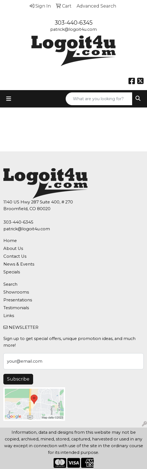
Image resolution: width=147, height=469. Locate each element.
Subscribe (18, 379)
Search (10, 284)
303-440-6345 (74, 22)
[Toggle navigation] (9, 99)
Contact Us (14, 256)
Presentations (17, 299)
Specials (11, 272)
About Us (13, 248)
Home (10, 240)
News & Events (18, 264)
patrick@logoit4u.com (73, 29)
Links (8, 315)
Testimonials (16, 307)
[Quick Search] (99, 98)
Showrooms (16, 292)
